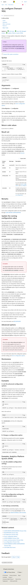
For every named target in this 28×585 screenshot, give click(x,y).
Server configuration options (18, 355)
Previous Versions (13, 575)
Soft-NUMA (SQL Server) (10, 547)
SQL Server (10, 4)
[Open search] (22, 2)
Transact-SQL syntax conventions (10, 54)
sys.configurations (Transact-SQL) (12, 542)
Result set (5, 25)
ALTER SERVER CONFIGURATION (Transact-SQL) (15, 530)
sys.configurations (24, 185)
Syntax (4, 20)
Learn (3, 4)
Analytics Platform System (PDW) (15, 33)
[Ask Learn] (23, 5)
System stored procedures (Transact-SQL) (13, 540)
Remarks (22, 153)
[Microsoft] (14, 2)
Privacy (10, 577)
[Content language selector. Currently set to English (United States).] (9, 569)
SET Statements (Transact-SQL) (11, 534)
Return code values (6, 24)
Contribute (5, 577)
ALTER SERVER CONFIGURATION (13, 212)
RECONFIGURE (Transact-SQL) (11, 532)
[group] (14, 178)
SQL (6, 4)
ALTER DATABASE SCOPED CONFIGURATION (13, 46)
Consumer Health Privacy (8, 579)
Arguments (5, 22)
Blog (19, 575)
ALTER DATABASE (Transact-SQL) (11, 538)
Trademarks (5, 581)
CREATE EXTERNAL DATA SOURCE (18, 512)
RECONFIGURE (17, 321)
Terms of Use (18, 579)
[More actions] (25, 5)
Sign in (25, 1)
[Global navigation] (1, 2)
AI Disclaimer (5, 575)
